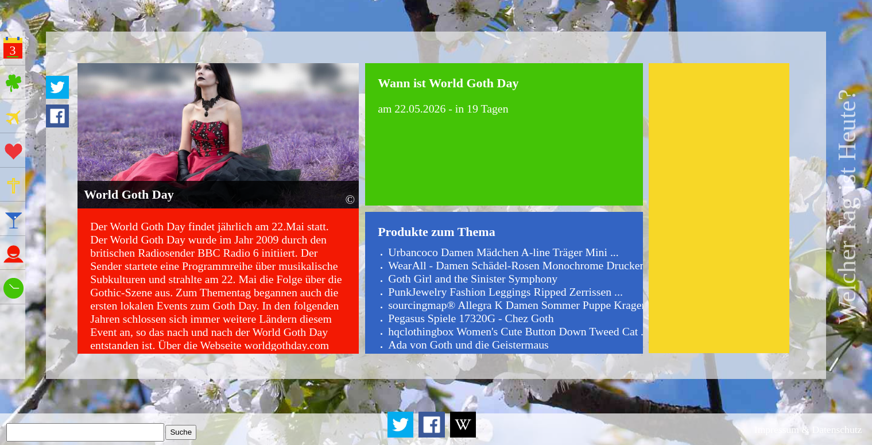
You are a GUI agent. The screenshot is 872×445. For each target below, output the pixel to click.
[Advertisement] (719, 208)
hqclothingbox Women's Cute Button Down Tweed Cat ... (518, 331)
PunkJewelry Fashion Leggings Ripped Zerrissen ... (505, 291)
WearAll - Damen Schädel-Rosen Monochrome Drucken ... (522, 265)
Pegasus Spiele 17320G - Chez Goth (470, 318)
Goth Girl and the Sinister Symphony (472, 278)
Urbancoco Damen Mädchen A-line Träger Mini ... (503, 252)
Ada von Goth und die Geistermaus (468, 344)
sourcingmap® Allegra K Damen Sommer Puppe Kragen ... (523, 305)
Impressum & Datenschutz (808, 429)
